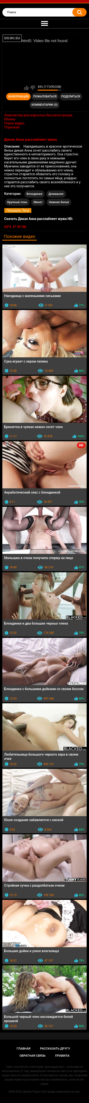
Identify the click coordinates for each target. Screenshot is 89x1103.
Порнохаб (11, 127)
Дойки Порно (32, 1091)
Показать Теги (18, 210)
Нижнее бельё (59, 202)
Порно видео (14, 123)
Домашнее (56, 194)
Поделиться (70, 96)
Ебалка (9, 119)
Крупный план (17, 202)
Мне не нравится (32, 87)
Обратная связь (32, 1055)
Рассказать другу (55, 1048)
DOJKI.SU (12, 38)
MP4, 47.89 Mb (15, 227)
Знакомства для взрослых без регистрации (38, 115)
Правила (62, 1055)
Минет (37, 202)
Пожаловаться (44, 96)
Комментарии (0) (44, 104)
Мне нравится (26, 87)
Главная (24, 1048)
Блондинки (34, 194)
